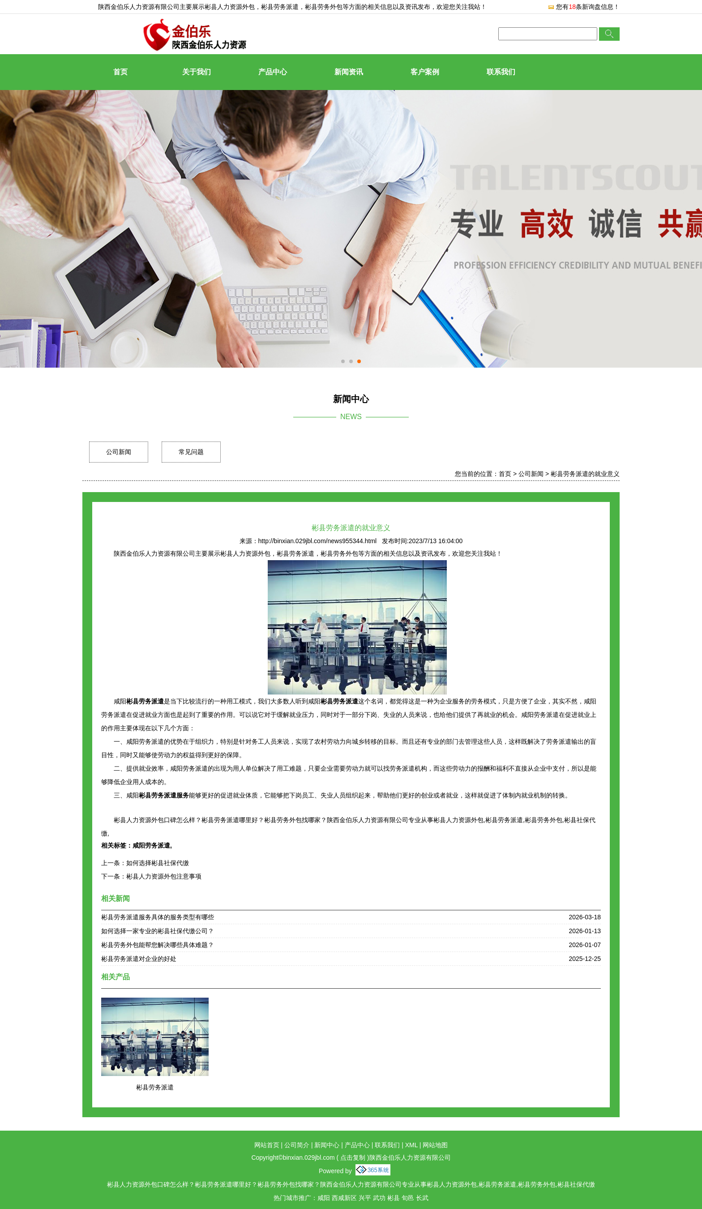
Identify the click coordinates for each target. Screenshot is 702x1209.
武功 (379, 1197)
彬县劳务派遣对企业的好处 (138, 958)
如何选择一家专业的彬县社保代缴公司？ (157, 931)
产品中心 (272, 72)
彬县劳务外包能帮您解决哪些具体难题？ (157, 944)
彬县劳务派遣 (155, 1087)
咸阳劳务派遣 (151, 845)
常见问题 (191, 451)
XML (411, 1145)
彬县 (393, 1197)
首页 (120, 72)
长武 (422, 1197)
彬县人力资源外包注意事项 (163, 876)
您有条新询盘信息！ (584, 6)
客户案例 (425, 72)
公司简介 (296, 1145)
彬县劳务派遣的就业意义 (585, 473)
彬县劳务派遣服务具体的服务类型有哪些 (157, 917)
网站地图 (435, 1145)
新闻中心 (326, 1145)
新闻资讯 (348, 72)
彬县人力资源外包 (230, 6)
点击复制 (352, 1157)
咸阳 (323, 1197)
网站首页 (266, 1145)
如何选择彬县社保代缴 (157, 862)
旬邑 (408, 1197)
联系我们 (501, 72)
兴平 (365, 1197)
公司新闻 (118, 451)
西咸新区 (344, 1197)
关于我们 (196, 72)
